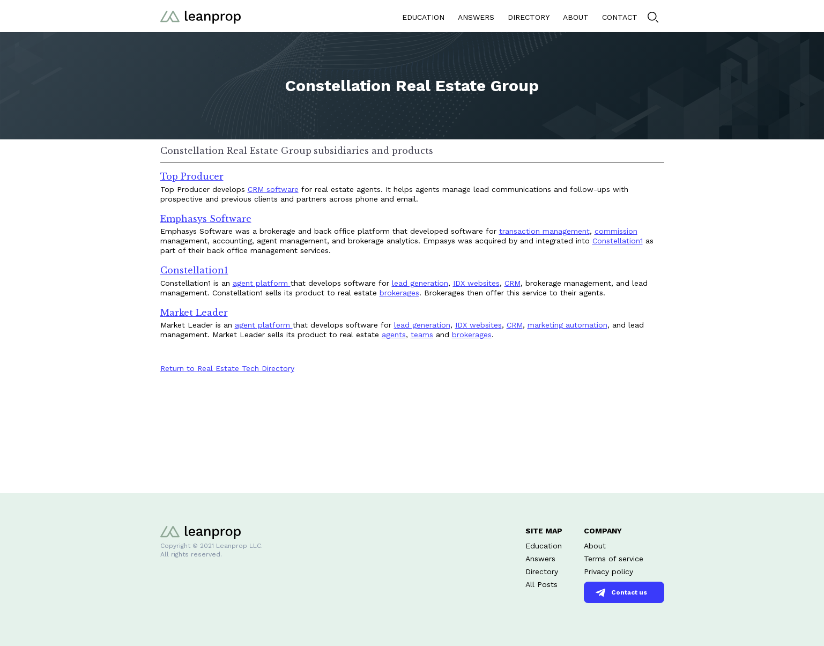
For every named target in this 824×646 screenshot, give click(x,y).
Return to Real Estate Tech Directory (227, 368)
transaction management (544, 231)
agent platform (262, 283)
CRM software (273, 189)
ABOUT (576, 17)
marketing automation (567, 325)
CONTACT (619, 17)
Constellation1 (617, 240)
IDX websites (476, 283)
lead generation (420, 283)
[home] (200, 16)
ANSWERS (476, 17)
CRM (512, 283)
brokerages (399, 292)
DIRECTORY (529, 17)
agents (394, 334)
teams (422, 334)
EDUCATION (423, 17)
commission (616, 231)
